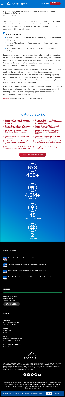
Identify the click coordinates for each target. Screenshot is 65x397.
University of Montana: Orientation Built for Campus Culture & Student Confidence (17, 121)
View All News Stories (32, 154)
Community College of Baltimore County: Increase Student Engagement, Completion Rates (48, 121)
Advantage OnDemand (10, 296)
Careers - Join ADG (9, 300)
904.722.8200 (7, 332)
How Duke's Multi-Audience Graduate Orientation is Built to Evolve (48, 137)
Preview (6, 98)
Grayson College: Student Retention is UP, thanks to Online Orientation (18, 126)
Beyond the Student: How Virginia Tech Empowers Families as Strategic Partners (31, 276)
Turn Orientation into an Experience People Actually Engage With (27, 264)
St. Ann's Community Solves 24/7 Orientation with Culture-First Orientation (16, 142)
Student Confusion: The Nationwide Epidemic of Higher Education (47, 126)
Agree (49, 393)
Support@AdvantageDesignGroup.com (14, 341)
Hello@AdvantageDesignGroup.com (13, 338)
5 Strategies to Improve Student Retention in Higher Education (16, 131)
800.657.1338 (45, 4)
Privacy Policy (57, 393)
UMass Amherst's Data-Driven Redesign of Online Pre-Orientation (27, 270)
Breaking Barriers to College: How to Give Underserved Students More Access (47, 132)
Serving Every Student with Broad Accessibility (21, 258)
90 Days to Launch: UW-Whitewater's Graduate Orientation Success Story (18, 147)
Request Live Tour (8, 298)
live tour (37, 388)
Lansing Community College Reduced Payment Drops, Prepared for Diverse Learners (48, 142)
